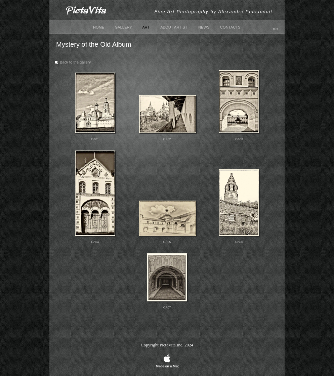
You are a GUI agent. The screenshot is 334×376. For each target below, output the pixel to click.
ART (146, 27)
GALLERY (123, 27)
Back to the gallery (72, 63)
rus (275, 29)
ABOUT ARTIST (173, 27)
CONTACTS (230, 27)
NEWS (204, 27)
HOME (99, 27)
